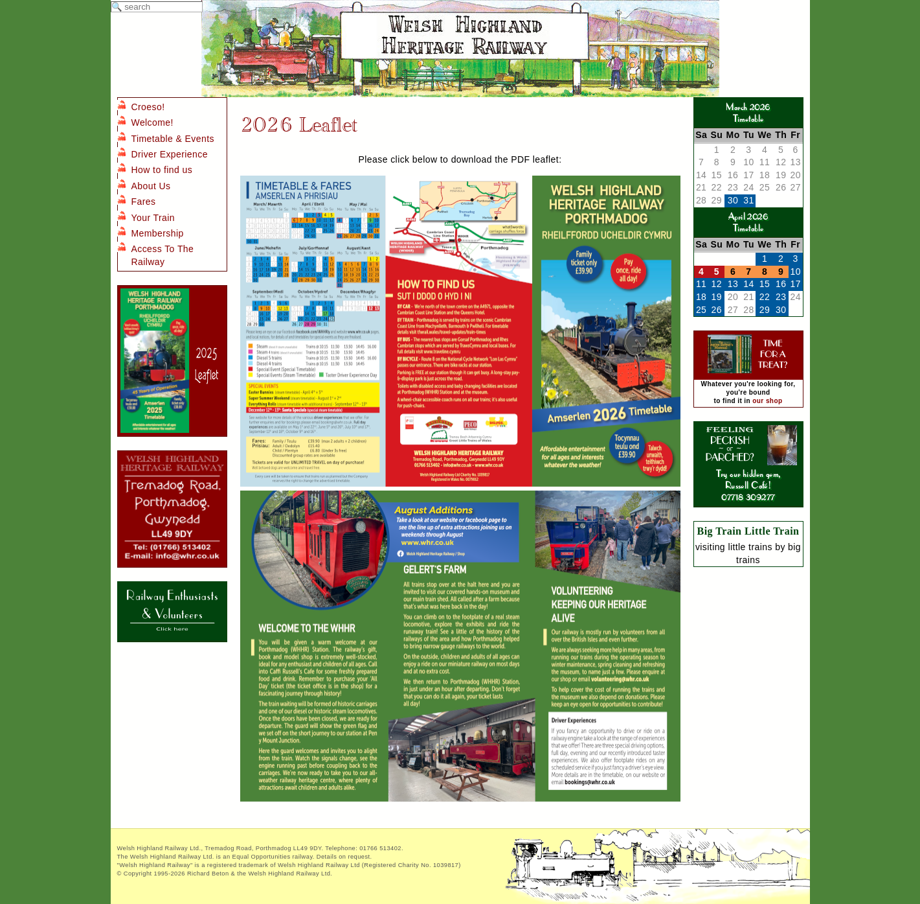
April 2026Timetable (748, 222)
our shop (767, 400)
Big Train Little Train (748, 531)
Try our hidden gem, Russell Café (748, 473)
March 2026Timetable (748, 112)
